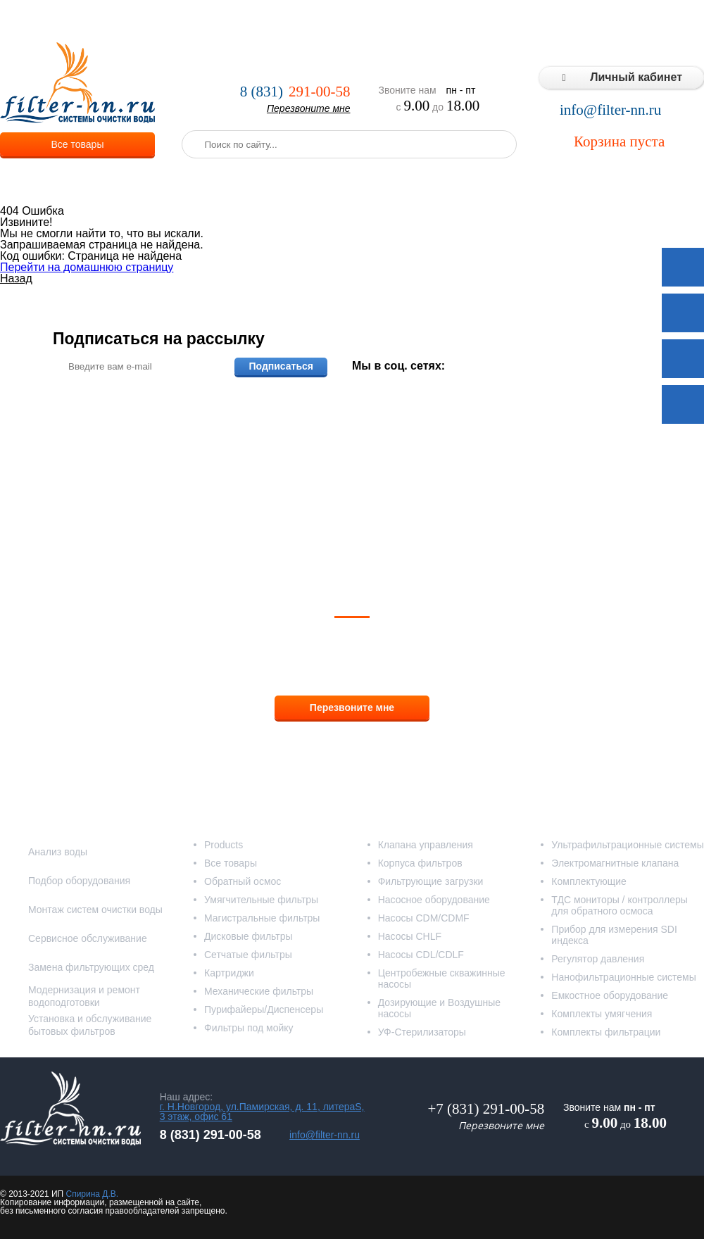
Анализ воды (57, 851)
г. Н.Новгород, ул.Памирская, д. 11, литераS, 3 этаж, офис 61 (262, 1111)
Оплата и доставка (315, 21)
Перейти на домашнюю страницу (86, 267)
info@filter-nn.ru (610, 110)
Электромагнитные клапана (615, 863)
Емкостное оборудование (609, 995)
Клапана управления (425, 844)
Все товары (77, 144)
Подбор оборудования (79, 880)
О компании (179, 21)
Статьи (621, 21)
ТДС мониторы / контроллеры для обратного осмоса (619, 905)
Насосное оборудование (434, 899)
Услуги (239, 21)
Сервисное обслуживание (87, 938)
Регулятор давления (597, 958)
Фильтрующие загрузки (431, 881)
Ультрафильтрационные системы (627, 844)
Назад (16, 278)
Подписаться (281, 366)
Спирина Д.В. (91, 1194)
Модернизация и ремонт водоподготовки (84, 996)
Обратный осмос (242, 881)
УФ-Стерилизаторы (422, 1032)
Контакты (676, 21)
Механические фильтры (258, 991)
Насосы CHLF (409, 936)
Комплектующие (589, 881)
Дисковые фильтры (248, 936)
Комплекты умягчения (601, 1013)
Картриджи (229, 973)
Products (223, 844)
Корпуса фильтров (420, 863)
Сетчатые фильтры (248, 954)
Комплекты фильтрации (605, 1032)
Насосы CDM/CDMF (424, 918)
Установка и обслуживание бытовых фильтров (89, 1025)
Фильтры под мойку (249, 1027)
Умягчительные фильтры (261, 899)
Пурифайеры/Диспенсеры (263, 1009)
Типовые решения (546, 21)
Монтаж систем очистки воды (95, 909)
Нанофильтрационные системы (623, 977)
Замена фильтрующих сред (91, 967)
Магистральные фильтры (262, 918)
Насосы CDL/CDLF (421, 954)
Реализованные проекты (431, 21)
